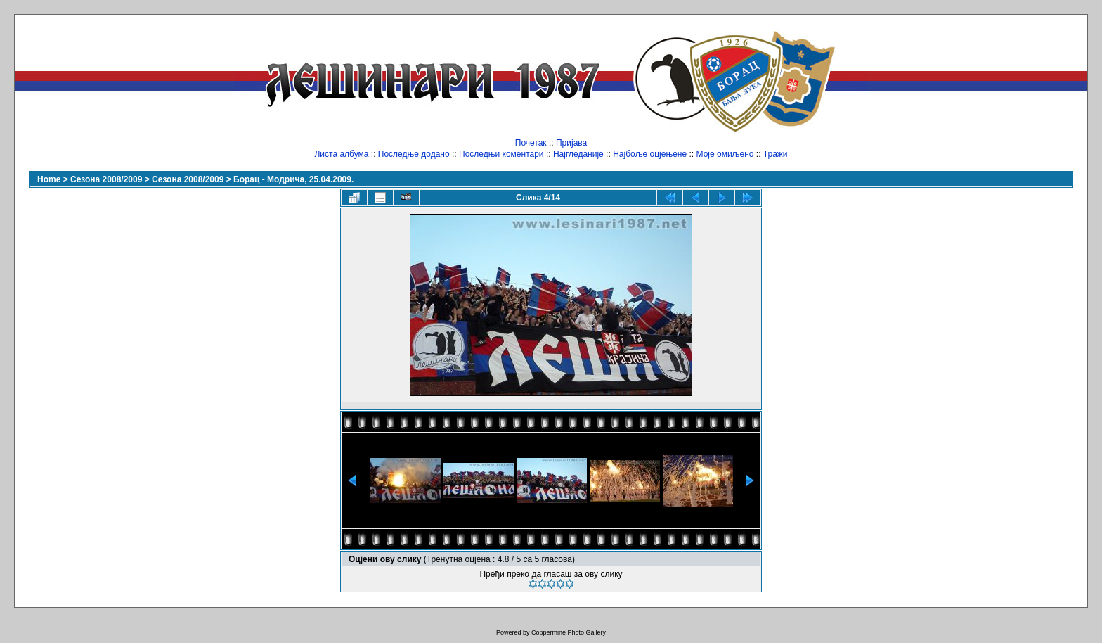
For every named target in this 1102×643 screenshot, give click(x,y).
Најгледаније (578, 154)
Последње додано (414, 154)
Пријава (571, 143)
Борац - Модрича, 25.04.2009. (293, 179)
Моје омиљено (725, 154)
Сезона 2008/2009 (106, 179)
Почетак (531, 143)
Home (48, 179)
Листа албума (341, 154)
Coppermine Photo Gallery (568, 632)
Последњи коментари (501, 154)
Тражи (775, 154)
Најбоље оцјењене (650, 154)
